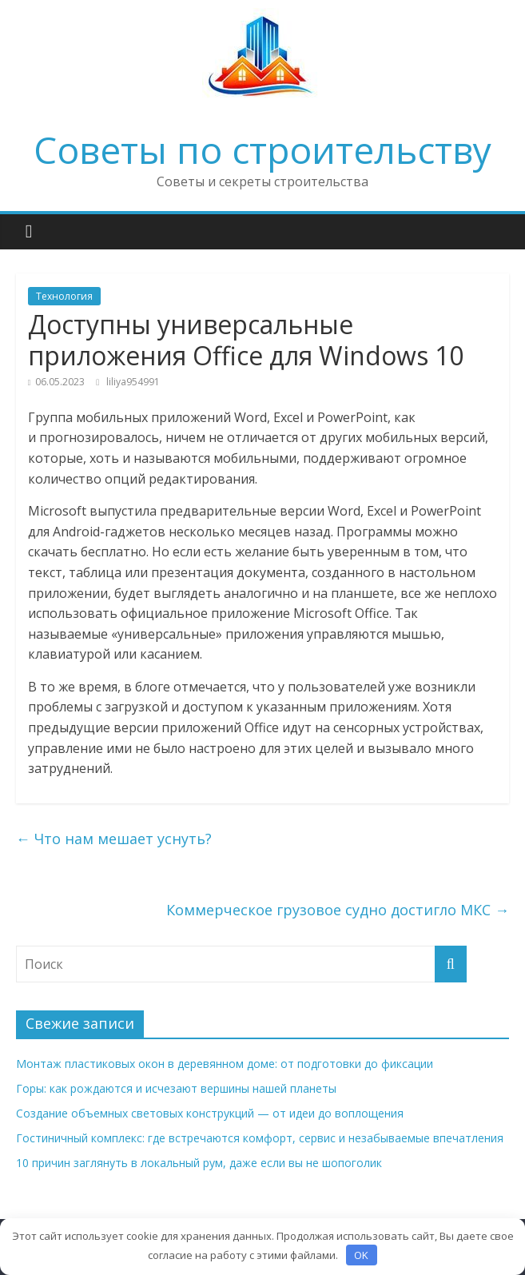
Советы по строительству (262, 149)
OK (361, 1255)
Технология (64, 296)
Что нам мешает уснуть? (114, 838)
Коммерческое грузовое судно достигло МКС (337, 909)
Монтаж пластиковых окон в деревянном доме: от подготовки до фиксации (224, 1063)
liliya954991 (133, 381)
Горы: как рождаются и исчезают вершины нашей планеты (176, 1088)
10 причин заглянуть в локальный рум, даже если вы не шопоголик (199, 1162)
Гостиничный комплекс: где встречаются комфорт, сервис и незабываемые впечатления (259, 1138)
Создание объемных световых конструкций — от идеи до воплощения (210, 1113)
